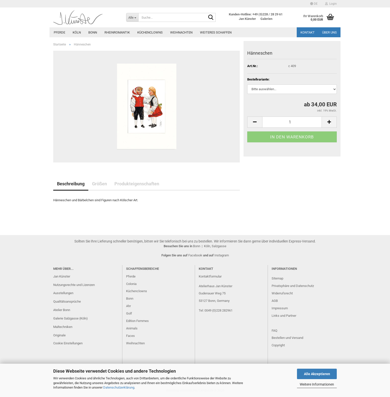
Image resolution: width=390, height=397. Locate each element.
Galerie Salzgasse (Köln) (70, 318)
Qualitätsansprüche (67, 301)
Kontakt (307, 32)
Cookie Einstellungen (68, 343)
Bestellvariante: (258, 79)
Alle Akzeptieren (317, 374)
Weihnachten (181, 32)
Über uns (329, 32)
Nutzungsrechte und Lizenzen (74, 285)
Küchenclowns (150, 32)
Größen (99, 183)
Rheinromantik (117, 32)
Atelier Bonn (61, 310)
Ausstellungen (63, 293)
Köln (77, 32)
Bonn (92, 32)
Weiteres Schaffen (216, 32)
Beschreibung (71, 183)
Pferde (59, 32)
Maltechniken (62, 327)
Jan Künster (61, 276)
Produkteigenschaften (136, 183)
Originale (59, 335)
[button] (313, 3)
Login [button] (331, 3)
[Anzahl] (292, 122)
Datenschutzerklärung (118, 387)
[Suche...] (132, 17)
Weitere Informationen (317, 384)
